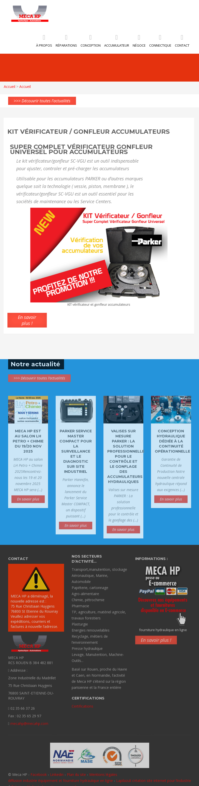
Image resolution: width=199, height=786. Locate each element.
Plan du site (76, 774)
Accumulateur (116, 42)
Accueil (9, 86)
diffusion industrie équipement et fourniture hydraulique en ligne (60, 780)
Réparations (66, 42)
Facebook (38, 774)
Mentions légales (103, 774)
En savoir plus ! (156, 641)
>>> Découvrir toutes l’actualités (41, 101)
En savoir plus (28, 500)
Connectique (160, 42)
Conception (91, 42)
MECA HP (30, 13)
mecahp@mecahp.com (29, 724)
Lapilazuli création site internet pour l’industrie (153, 780)
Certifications (82, 704)
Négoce (139, 42)
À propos (44, 42)
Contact (182, 42)
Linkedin (57, 774)
